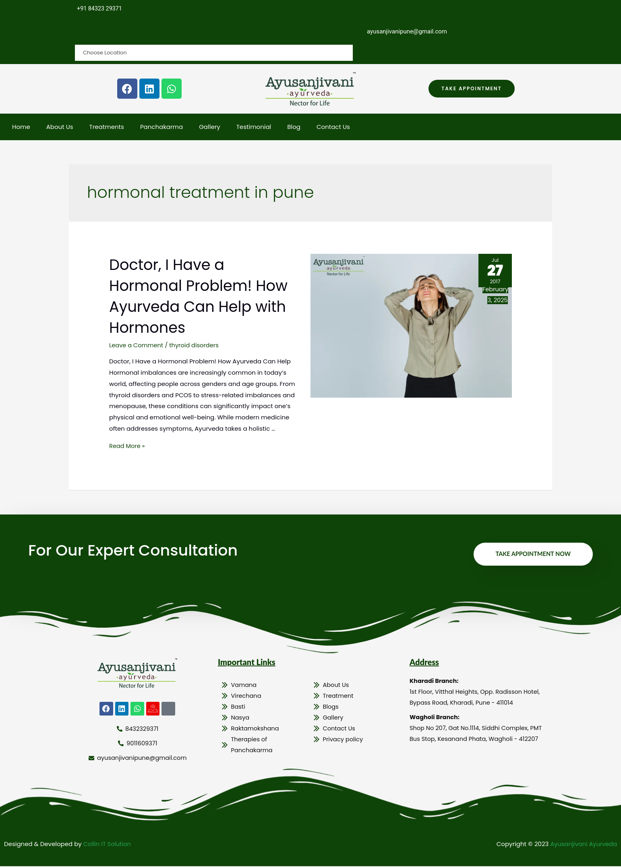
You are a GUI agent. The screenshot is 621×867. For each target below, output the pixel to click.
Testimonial (253, 127)
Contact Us (333, 127)
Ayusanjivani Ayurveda (582, 844)
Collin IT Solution (107, 844)
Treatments (106, 127)
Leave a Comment (137, 345)
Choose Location (108, 31)
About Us (59, 127)
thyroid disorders (196, 345)
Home (21, 127)
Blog (293, 127)
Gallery (209, 127)
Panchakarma (161, 127)
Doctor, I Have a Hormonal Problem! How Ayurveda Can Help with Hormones (189, 296)
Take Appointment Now (532, 554)
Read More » (127, 446)
